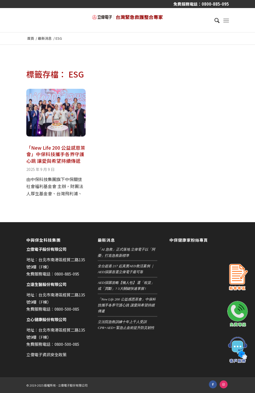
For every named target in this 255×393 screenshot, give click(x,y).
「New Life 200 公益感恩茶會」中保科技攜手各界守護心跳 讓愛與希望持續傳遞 (55, 154)
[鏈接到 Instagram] (224, 384)
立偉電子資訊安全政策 (46, 354)
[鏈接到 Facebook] (213, 384)
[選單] (226, 20)
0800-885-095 (215, 4)
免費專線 (237, 314)
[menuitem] (214, 20)
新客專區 (237, 278)
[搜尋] (214, 20)
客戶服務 (237, 350)
